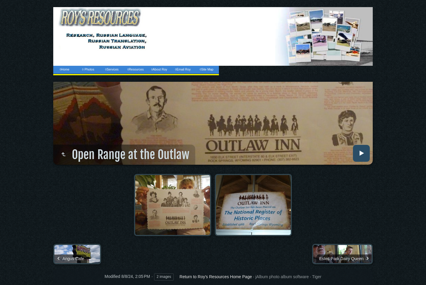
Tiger (316, 276)
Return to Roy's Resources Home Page (216, 276)
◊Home (64, 69)
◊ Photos (88, 69)
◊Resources (135, 69)
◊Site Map (207, 69)
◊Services (111, 69)
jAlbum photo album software (282, 276)
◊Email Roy (183, 69)
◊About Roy (159, 69)
